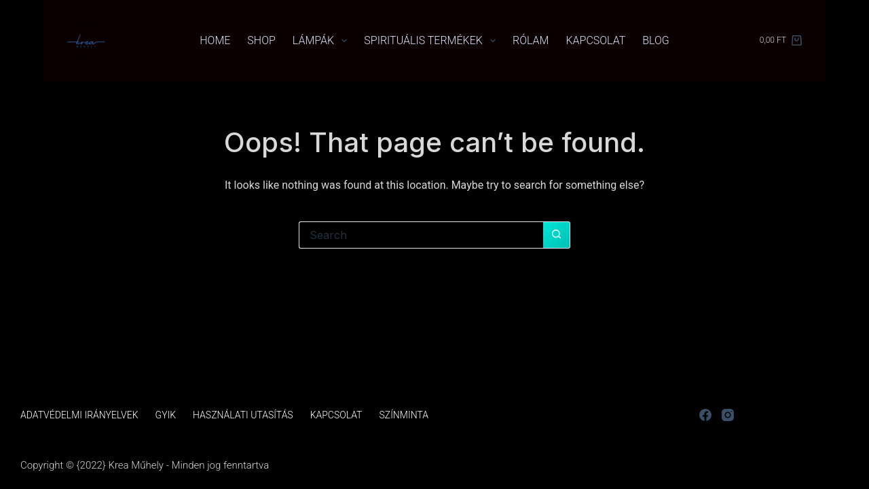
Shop (261, 40)
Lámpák (322, 41)
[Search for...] (421, 235)
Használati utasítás (243, 415)
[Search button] (556, 235)
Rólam (531, 40)
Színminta (403, 415)
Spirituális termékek (432, 41)
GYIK (166, 415)
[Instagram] (728, 415)
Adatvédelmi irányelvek (79, 415)
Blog (655, 40)
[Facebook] (705, 415)
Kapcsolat (595, 40)
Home (215, 40)
